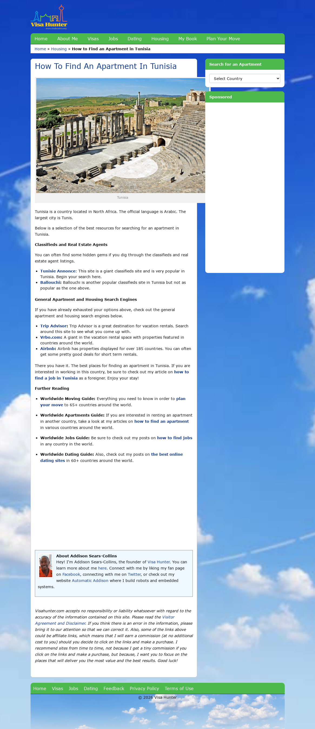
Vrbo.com (50, 337)
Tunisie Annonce (57, 271)
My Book (187, 38)
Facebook (71, 574)
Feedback (114, 688)
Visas (93, 38)
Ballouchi (50, 282)
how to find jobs (174, 437)
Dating (135, 38)
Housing (160, 38)
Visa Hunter (159, 562)
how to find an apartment (161, 421)
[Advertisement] (114, 507)
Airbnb (47, 348)
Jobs (113, 38)
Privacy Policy (144, 688)
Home (41, 38)
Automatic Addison (90, 580)
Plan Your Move (223, 38)
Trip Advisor (53, 326)
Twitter (134, 574)
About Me (67, 38)
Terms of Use (179, 688)
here (102, 568)
